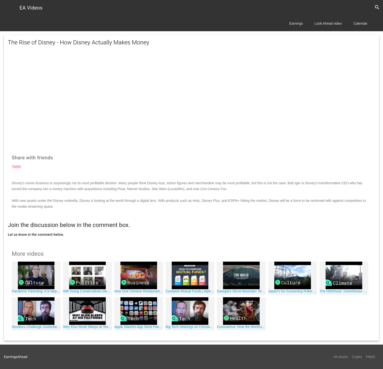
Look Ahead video (328, 23)
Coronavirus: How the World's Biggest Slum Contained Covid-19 (241, 327)
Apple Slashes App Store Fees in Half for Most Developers (138, 327)
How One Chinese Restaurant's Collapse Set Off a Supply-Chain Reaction (138, 291)
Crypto (357, 357)
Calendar (360, 23)
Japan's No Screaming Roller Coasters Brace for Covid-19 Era (292, 291)
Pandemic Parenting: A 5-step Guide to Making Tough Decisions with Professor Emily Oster (36, 291)
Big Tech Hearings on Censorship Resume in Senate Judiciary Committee (190, 327)
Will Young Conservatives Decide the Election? (87, 291)
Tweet (16, 166)
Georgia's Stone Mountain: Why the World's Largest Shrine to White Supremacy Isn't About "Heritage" (241, 291)
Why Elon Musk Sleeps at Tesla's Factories (87, 327)
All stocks (341, 357)
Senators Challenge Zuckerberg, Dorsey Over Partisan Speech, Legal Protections (36, 327)
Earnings (296, 23)
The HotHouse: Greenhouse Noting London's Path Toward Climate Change (343, 291)
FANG (370, 357)
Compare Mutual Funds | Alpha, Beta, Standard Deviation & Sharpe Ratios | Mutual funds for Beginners (190, 291)
